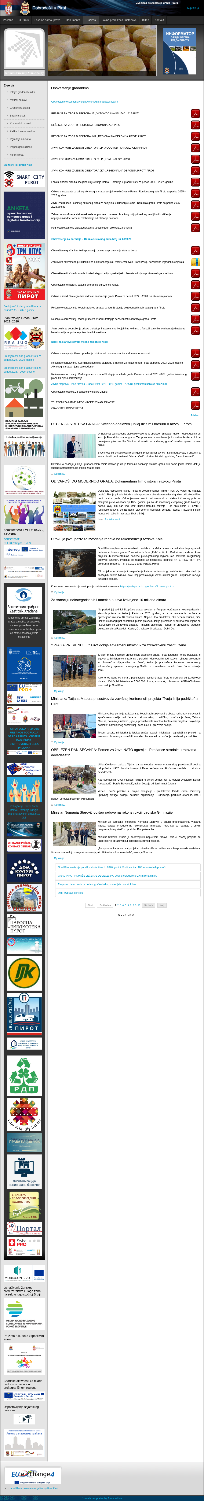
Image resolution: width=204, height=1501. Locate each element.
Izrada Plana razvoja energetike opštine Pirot (33, 1488)
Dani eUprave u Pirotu (70, 892)
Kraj (162, 905)
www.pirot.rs (167, 586)
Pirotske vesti (112, 519)
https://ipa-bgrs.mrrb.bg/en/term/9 (139, 586)
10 (139, 905)
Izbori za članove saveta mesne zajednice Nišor (79, 341)
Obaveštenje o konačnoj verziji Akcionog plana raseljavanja (84, 101)
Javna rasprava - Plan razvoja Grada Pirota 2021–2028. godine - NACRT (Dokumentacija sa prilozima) (109, 383)
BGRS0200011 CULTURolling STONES (24, 548)
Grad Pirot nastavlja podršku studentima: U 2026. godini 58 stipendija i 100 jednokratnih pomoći (111, 867)
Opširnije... (60, 473)
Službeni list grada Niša (18, 164)
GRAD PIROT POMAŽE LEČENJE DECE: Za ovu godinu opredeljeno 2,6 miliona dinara (107, 875)
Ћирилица (193, 8)
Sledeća (148, 905)
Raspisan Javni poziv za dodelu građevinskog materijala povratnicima (97, 884)
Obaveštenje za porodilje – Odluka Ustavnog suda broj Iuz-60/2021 (91, 239)
